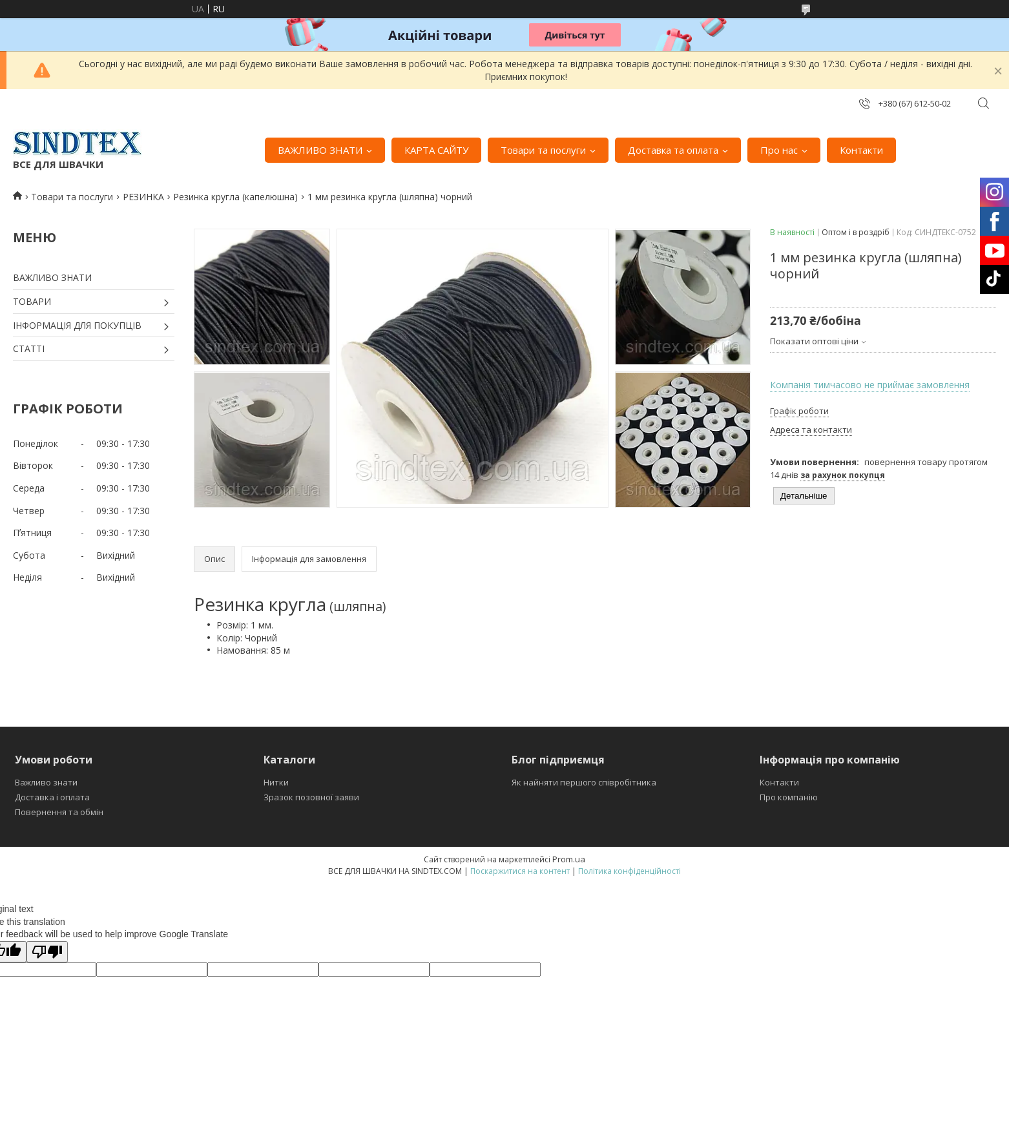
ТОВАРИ (32, 301)
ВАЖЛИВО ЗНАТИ (320, 149)
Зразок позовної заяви (311, 797)
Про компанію (789, 797)
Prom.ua (568, 859)
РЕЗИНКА (143, 197)
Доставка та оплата (673, 149)
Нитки (276, 782)
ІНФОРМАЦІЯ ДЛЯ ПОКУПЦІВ (77, 325)
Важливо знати (46, 782)
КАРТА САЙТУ (436, 149)
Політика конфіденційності (629, 871)
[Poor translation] (47, 951)
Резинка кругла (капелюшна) (235, 197)
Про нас (779, 149)
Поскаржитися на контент (520, 871)
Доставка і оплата (52, 797)
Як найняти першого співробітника (584, 782)
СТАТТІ (29, 348)
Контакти (861, 149)
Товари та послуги (543, 149)
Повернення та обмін (59, 812)
